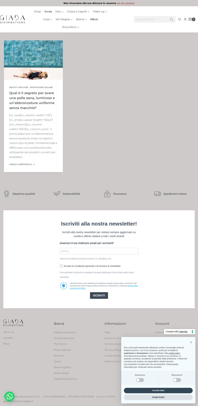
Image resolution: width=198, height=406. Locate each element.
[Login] (185, 19)
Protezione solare (41, 87)
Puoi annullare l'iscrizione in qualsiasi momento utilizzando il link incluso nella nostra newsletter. (97, 274)
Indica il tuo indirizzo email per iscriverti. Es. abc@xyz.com (85, 259)
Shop (37, 11)
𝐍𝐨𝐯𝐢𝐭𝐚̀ (48, 11)
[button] (10, 396)
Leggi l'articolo (22, 164)
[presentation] (33, 60)
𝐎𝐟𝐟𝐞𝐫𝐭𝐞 (94, 19)
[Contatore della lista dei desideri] (179, 19)
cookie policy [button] (174, 353)
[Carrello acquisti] (191, 19)
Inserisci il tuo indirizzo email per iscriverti (86, 243)
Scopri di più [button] (158, 397)
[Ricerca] (171, 19)
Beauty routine (18, 87)
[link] (99, 3)
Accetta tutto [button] (158, 390)
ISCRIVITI (99, 295)
